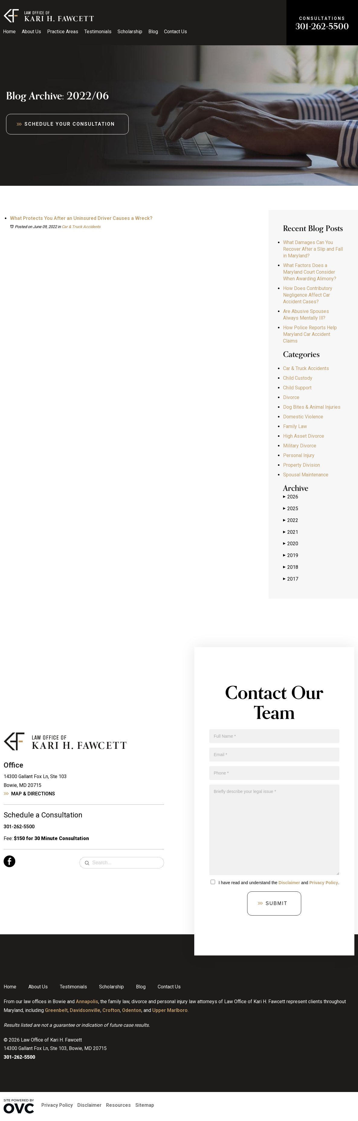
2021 (290, 532)
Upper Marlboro (170, 1010)
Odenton (131, 1010)
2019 (290, 555)
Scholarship (130, 31)
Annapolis (87, 1001)
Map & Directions (33, 794)
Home (9, 31)
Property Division (301, 465)
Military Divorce (299, 446)
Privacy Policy (323, 882)
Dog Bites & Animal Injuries (311, 407)
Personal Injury (298, 455)
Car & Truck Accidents (81, 226)
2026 (290, 497)
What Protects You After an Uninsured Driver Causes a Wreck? (81, 218)
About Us (31, 31)
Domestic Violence (303, 417)
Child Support (297, 388)
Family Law (295, 426)
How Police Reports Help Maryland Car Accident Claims (310, 334)
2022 (290, 520)
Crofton (111, 1010)
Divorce (291, 397)
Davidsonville (85, 1010)
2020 (290, 544)
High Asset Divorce (303, 436)
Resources (118, 1105)
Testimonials (97, 31)
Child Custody (297, 378)
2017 (290, 579)
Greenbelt (56, 1010)
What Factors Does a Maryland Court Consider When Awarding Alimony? (309, 272)
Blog (153, 31)
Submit (276, 903)
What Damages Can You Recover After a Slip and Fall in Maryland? (313, 249)
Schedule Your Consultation (69, 124)
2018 (290, 567)
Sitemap (144, 1105)
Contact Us (175, 31)
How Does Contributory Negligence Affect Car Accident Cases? (307, 294)
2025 (290, 508)
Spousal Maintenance (305, 475)
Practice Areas (62, 31)
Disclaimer (289, 882)
